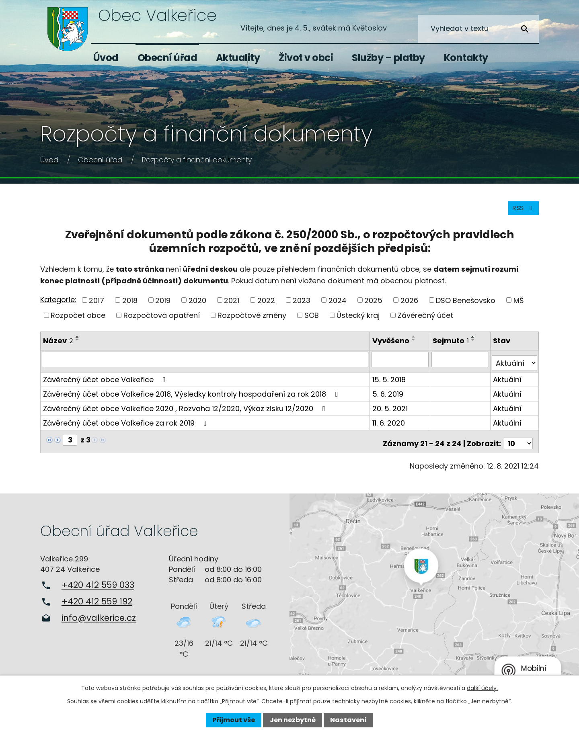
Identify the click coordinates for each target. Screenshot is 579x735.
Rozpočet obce (78, 321)
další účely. (482, 688)
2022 (266, 306)
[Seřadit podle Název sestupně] (77, 345)
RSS (521, 213)
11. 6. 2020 (390, 424)
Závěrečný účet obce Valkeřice (105, 381)
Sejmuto (451, 346)
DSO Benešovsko (465, 306)
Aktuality (238, 57)
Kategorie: (58, 305)
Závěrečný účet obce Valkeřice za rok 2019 (126, 424)
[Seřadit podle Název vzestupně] (77, 342)
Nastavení (348, 720)
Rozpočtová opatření (161, 321)
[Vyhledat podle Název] (206, 364)
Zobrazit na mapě (434, 591)
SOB (311, 321)
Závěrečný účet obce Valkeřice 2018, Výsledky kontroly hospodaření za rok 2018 (192, 395)
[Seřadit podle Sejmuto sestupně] (474, 345)
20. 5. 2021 (391, 410)
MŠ (518, 306)
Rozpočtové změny (252, 321)
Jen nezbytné (293, 720)
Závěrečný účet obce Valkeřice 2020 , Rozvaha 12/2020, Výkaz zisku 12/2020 (185, 410)
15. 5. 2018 (390, 381)
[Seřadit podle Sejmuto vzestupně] (474, 342)
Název (58, 346)
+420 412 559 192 (97, 599)
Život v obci (306, 57)
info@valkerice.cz (99, 615)
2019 (162, 306)
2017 (96, 306)
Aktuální (507, 381)
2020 (197, 306)
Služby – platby (388, 57)
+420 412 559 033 (98, 582)
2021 (231, 306)
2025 (373, 306)
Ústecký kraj (358, 321)
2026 (409, 306)
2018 (130, 306)
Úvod (106, 57)
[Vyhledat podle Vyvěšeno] (401, 364)
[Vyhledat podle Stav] (514, 364)
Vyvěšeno (392, 346)
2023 (301, 306)
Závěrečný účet (425, 321)
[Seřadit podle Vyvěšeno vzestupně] (415, 342)
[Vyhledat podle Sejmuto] (460, 364)
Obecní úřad (167, 57)
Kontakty (466, 57)
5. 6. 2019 (389, 395)
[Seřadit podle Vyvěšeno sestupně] (415, 345)
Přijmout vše (233, 720)
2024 (338, 306)
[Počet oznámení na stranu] (518, 441)
